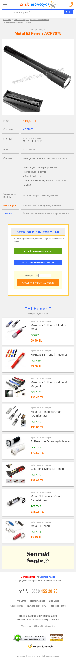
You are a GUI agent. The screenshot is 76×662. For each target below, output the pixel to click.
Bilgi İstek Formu (57, 606)
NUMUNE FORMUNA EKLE (38, 262)
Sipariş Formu (16, 606)
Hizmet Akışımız (37, 601)
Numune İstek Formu (36, 606)
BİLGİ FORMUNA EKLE (38, 251)
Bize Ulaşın (54, 601)
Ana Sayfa (7, 20)
